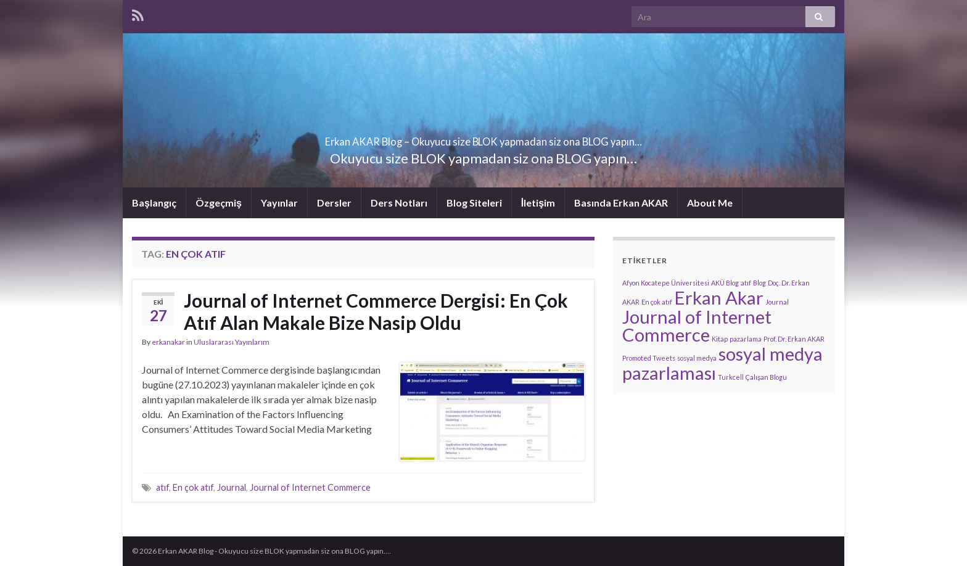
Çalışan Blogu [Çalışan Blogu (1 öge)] (766, 377)
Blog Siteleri (474, 202)
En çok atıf (193, 487)
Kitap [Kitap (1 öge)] (720, 339)
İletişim (538, 202)
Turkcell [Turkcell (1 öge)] (731, 377)
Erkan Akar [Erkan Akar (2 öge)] (718, 297)
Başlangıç (154, 202)
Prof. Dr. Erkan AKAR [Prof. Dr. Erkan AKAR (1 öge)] (794, 339)
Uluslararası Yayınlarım (232, 342)
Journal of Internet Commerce (310, 487)
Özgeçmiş (218, 202)
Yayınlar (279, 202)
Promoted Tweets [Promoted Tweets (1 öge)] (648, 358)
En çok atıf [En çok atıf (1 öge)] (656, 302)
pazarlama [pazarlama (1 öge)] (746, 339)
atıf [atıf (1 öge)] (746, 283)
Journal (231, 487)
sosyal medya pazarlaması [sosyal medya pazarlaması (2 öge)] (722, 363)
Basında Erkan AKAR (621, 202)
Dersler (334, 202)
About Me (710, 202)
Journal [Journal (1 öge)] (777, 302)
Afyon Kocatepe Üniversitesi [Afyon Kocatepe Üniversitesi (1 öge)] (665, 283)
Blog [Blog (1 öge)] (759, 283)
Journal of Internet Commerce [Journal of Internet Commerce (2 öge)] (697, 325)
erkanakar (168, 342)
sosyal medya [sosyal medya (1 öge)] (697, 358)
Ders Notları (399, 202)
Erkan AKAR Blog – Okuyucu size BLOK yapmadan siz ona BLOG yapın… (483, 138)
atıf (162, 487)
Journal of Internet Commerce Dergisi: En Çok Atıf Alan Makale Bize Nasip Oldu (376, 311)
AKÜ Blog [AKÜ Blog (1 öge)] (725, 283)
